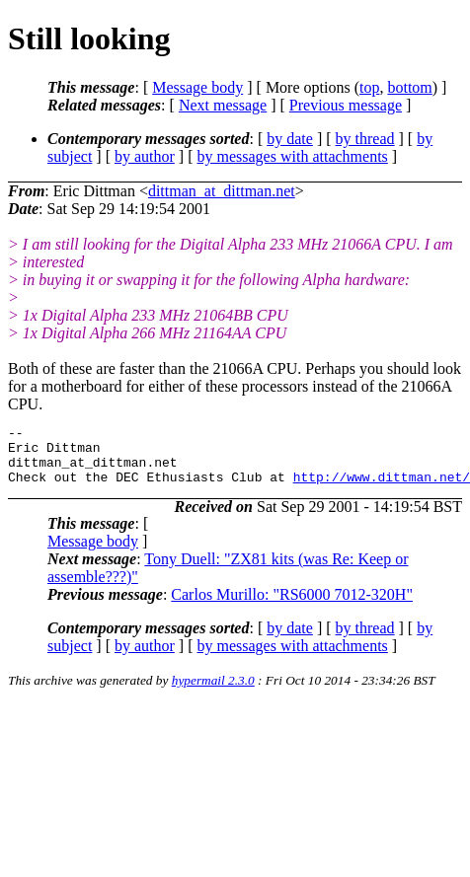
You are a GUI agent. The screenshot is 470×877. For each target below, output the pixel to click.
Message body (197, 87)
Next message (223, 105)
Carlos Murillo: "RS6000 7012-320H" (292, 606)
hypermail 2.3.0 (213, 692)
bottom (409, 87)
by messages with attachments (292, 156)
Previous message (345, 105)
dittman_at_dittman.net (221, 191)
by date (290, 138)
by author (145, 156)
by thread (365, 138)
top (369, 87)
